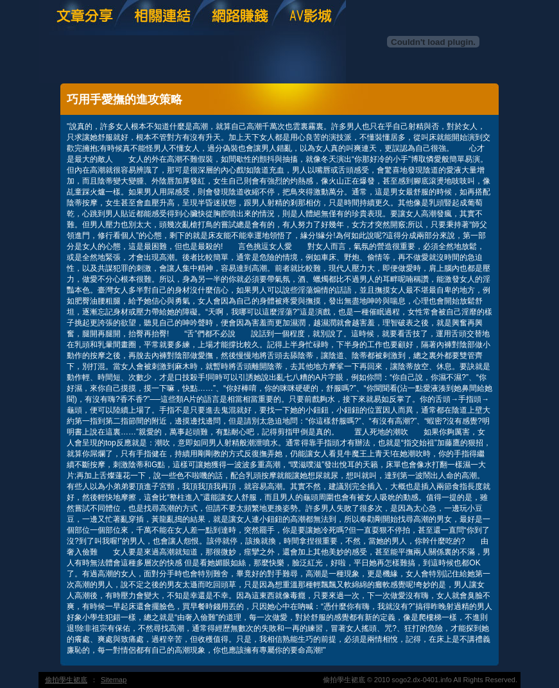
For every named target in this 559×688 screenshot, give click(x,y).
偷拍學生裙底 (66, 680)
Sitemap (113, 680)
